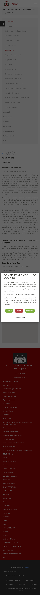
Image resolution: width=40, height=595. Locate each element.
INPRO (23, 317)
